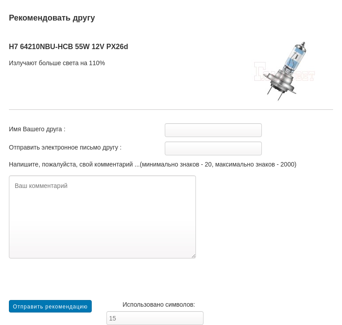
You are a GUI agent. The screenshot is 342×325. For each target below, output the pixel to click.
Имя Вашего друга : (37, 129)
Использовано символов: (158, 304)
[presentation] (76, 282)
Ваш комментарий (102, 216)
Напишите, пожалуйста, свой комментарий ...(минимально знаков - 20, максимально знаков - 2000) (153, 164)
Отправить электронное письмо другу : (65, 147)
